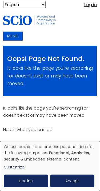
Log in (90, 5)
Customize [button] (14, 167)
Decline (26, 181)
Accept (72, 181)
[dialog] (50, 166)
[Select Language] (24, 4)
